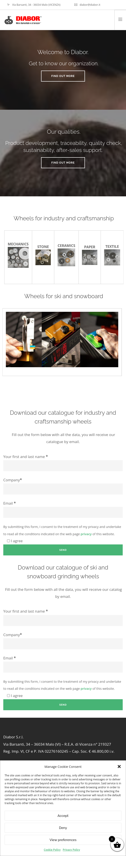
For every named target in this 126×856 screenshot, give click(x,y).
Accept (63, 816)
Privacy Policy (71, 850)
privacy (86, 534)
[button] (119, 766)
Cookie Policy (52, 850)
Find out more (63, 76)
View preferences (63, 840)
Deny (63, 828)
